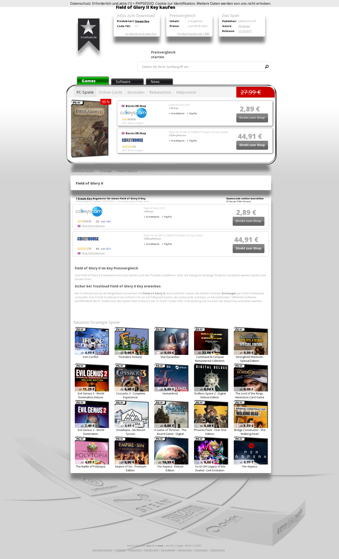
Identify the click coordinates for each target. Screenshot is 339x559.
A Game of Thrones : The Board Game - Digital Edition (170, 434)
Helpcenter (186, 92)
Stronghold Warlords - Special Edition (250, 359)
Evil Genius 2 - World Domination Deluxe (91, 395)
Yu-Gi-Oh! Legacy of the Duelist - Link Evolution (210, 468)
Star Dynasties (170, 357)
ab (88, 353)
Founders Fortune (130, 357)
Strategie (244, 26)
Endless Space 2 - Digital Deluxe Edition (210, 395)
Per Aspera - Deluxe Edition (170, 468)
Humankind (170, 393)
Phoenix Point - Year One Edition (210, 432)
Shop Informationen (93, 225)
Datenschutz (218, 549)
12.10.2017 (245, 31)
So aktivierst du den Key (141, 34)
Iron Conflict (90, 357)
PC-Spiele (85, 92)
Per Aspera (249, 466)
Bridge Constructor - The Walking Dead (250, 432)
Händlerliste (151, 549)
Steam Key (142, 21)
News (155, 81)
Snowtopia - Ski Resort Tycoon (130, 432)
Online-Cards (110, 92)
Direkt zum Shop (252, 117)
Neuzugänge (168, 549)
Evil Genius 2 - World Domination (91, 432)
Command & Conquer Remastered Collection (209, 359)
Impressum (201, 549)
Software (123, 81)
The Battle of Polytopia (90, 466)
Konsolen (135, 92)
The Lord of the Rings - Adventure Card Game (249, 395)
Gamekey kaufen (102, 549)
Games (89, 80)
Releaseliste (160, 92)
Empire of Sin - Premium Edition (130, 468)
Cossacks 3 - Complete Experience (130, 395)
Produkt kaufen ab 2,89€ (193, 34)
